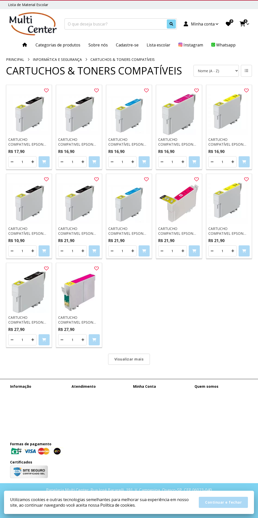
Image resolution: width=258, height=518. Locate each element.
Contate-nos (82, 393)
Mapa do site (82, 399)
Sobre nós (18, 399)
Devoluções (81, 406)
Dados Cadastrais (147, 393)
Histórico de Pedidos (150, 399)
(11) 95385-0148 (215, 394)
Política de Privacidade (28, 419)
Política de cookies (25, 412)
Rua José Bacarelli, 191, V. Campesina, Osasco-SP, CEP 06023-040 (221, 422)
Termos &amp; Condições (31, 406)
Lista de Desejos (146, 412)
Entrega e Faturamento (29, 393)
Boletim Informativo (149, 406)
